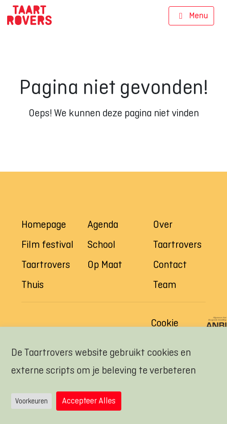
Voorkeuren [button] (31, 401)
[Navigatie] (191, 16)
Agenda (102, 224)
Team (164, 284)
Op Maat (104, 264)
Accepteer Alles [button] (89, 400)
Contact (170, 264)
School (101, 244)
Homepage (43, 224)
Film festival (47, 244)
